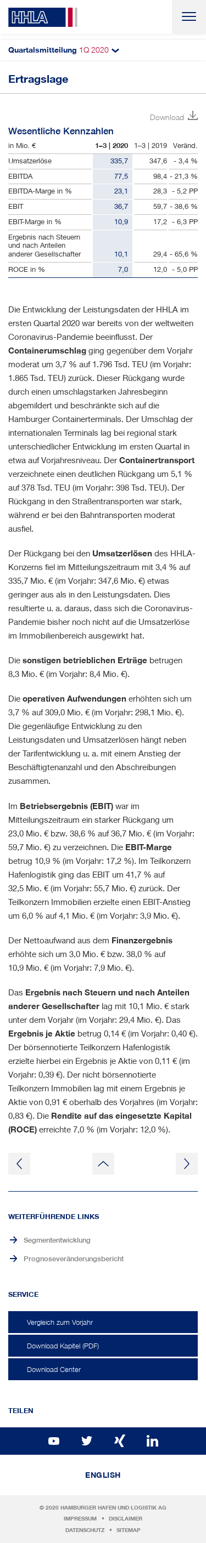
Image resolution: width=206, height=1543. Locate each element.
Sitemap (128, 1530)
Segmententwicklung (57, 1240)
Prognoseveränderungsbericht (74, 1259)
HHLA (42, 17)
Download (167, 117)
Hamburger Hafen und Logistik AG (113, 1507)
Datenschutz (84, 1530)
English (103, 1475)
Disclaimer (125, 1518)
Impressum (80, 1518)
